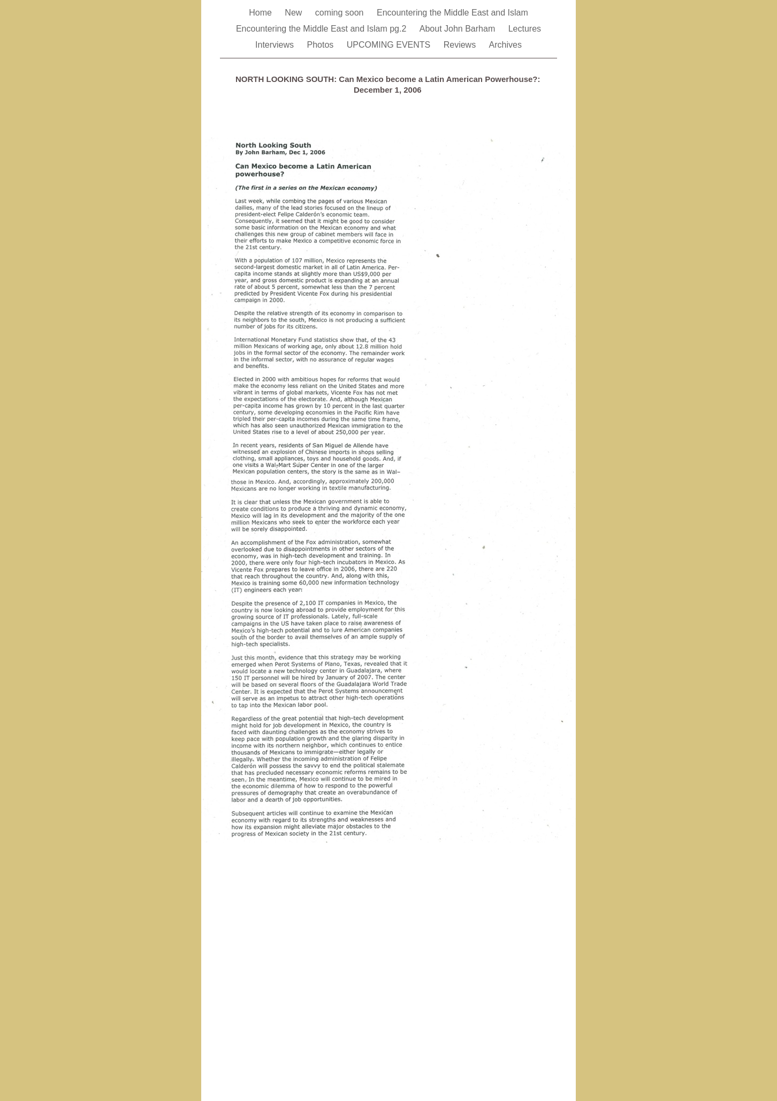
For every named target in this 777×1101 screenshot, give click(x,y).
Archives (505, 44)
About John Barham (459, 28)
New (294, 12)
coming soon (340, 12)
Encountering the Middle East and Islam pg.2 (322, 28)
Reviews (461, 44)
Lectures (524, 28)
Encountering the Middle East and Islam (452, 12)
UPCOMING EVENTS (390, 44)
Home (261, 12)
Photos (321, 44)
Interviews (275, 44)
